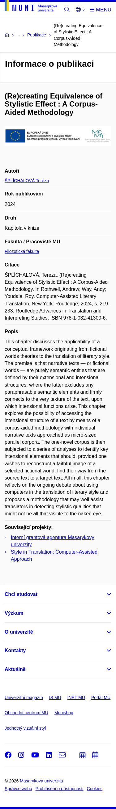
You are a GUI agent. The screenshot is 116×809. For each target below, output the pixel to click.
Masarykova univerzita (41, 780)
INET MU (76, 697)
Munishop (63, 712)
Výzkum (14, 613)
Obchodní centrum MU (26, 712)
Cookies (95, 788)
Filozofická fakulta (22, 251)
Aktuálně (15, 669)
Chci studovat (21, 594)
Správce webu (18, 788)
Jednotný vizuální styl (25, 728)
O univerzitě (19, 632)
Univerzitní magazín (24, 697)
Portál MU (100, 697)
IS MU (55, 697)
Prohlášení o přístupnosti (60, 788)
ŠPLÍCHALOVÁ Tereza (27, 180)
